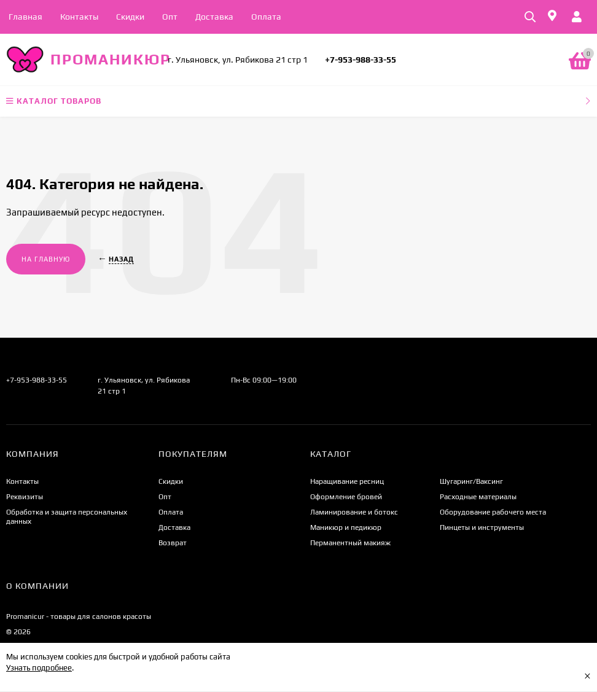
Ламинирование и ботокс (354, 512)
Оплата (266, 16)
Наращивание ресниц (347, 481)
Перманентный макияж (350, 542)
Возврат (172, 542)
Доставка (214, 16)
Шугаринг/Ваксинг (471, 481)
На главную (45, 259)
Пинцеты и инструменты (482, 527)
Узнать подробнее (39, 667)
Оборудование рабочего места (493, 512)
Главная (25, 16)
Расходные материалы (478, 496)
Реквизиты (24, 496)
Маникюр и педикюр (345, 527)
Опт (170, 16)
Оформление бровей (346, 496)
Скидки (130, 16)
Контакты (79, 16)
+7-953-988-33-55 (360, 59)
